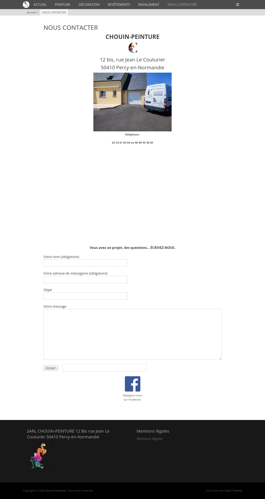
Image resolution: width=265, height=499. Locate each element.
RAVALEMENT (149, 4)
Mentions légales (150, 438)
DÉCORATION (89, 4)
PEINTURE (62, 4)
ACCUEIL (40, 4)
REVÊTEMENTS (119, 4)
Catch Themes (233, 490)
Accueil (32, 12)
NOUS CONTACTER (182, 4)
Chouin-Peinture (55, 490)
